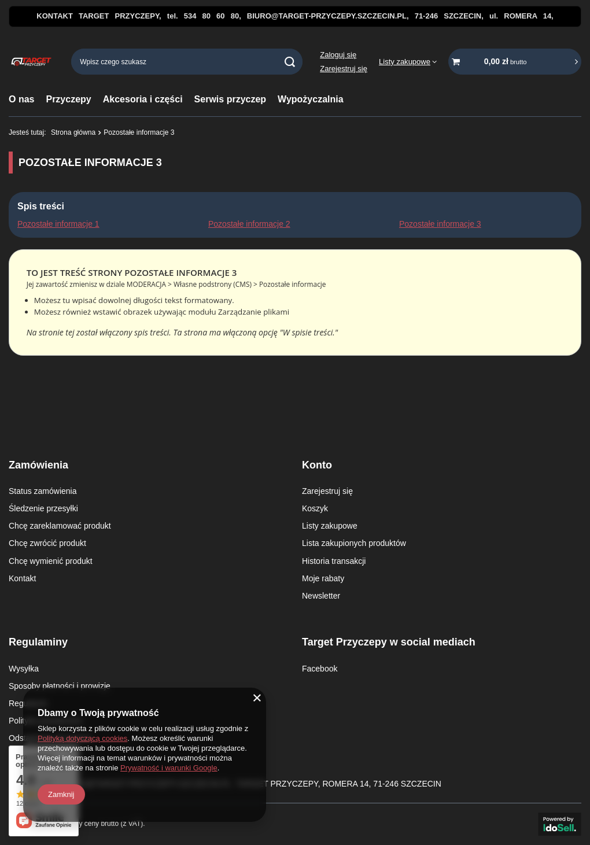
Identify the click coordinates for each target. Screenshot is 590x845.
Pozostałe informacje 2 (249, 223)
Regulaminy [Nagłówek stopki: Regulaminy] (38, 642)
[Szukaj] (289, 62)
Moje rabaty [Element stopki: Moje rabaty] (323, 578)
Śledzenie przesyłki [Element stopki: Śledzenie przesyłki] (43, 508)
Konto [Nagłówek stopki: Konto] (317, 465)
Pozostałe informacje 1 (58, 223)
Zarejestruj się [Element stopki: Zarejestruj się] (327, 491)
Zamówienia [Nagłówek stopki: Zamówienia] (38, 465)
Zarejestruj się (343, 68)
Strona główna (73, 132)
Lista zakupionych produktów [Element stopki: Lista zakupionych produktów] (354, 543)
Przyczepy (68, 99)
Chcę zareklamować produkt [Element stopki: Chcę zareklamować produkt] (60, 525)
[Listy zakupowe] (408, 61)
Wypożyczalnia (311, 99)
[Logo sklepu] (31, 62)
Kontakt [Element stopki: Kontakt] (22, 578)
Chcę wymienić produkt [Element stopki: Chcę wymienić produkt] (51, 561)
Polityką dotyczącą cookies (82, 738)
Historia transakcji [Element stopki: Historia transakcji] (334, 561)
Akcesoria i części (143, 99)
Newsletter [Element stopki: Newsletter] (321, 595)
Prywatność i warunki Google (168, 767)
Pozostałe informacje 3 (440, 223)
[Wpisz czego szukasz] (187, 62)
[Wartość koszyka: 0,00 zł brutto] (514, 62)
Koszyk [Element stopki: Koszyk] (315, 508)
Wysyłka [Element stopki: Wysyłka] (24, 668)
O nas (21, 99)
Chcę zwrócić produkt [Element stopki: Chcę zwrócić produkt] (47, 543)
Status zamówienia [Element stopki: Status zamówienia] (43, 491)
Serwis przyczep (230, 99)
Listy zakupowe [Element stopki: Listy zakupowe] (329, 525)
